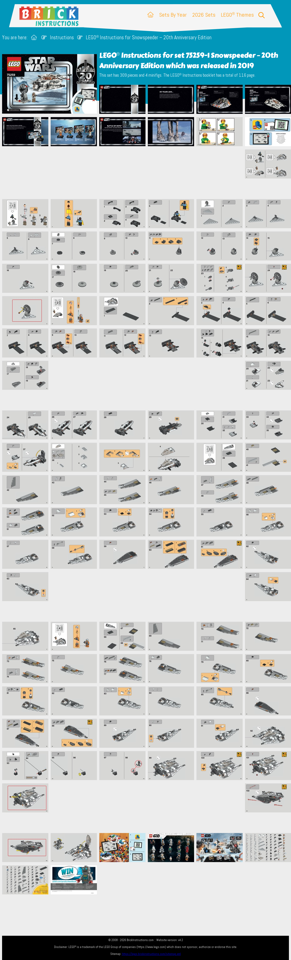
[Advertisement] (148, 172)
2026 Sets (203, 14)
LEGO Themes (237, 14)
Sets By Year (173, 14)
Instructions (62, 37)
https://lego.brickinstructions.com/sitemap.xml (151, 954)
